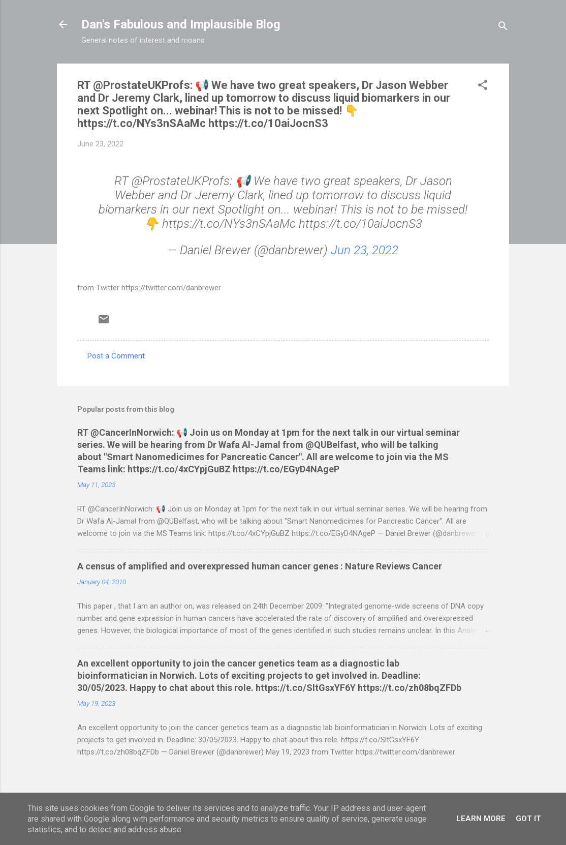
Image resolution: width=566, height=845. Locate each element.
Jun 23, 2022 (364, 250)
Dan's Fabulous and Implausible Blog (180, 24)
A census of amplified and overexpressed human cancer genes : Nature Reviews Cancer (259, 566)
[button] (483, 87)
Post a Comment (116, 355)
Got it (528, 818)
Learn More (481, 818)
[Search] (503, 27)
